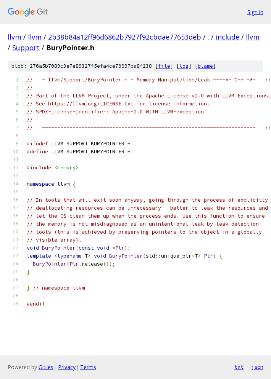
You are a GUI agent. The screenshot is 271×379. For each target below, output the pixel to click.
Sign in (255, 12)
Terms (88, 367)
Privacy (67, 367)
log (184, 66)
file (164, 66)
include (227, 36)
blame (205, 66)
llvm (14, 36)
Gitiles (46, 367)
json (257, 366)
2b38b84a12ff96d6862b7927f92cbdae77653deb (124, 36)
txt (239, 366)
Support (26, 47)
